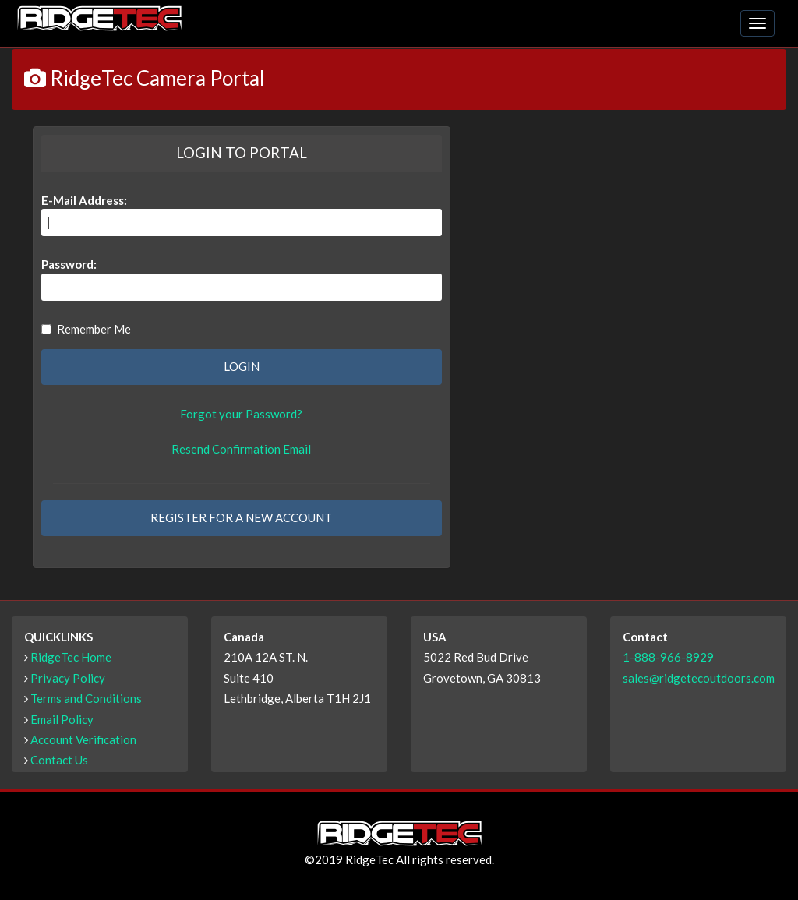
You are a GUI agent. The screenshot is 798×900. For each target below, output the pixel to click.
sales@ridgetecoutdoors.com (699, 678)
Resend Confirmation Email (241, 449)
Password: (69, 264)
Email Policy (62, 719)
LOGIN (242, 366)
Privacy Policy (67, 678)
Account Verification (83, 739)
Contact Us (59, 760)
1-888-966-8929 (668, 657)
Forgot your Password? (241, 414)
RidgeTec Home (70, 657)
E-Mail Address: (84, 200)
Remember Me (86, 329)
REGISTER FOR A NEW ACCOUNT (241, 517)
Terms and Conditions (86, 698)
